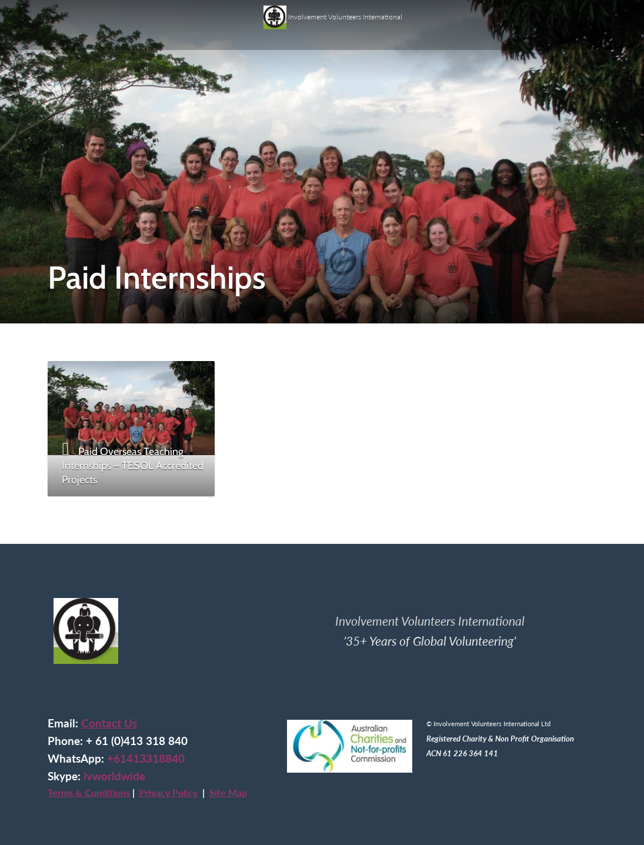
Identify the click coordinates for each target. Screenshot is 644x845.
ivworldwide (114, 776)
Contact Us (109, 723)
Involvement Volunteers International (332, 13)
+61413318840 (146, 758)
